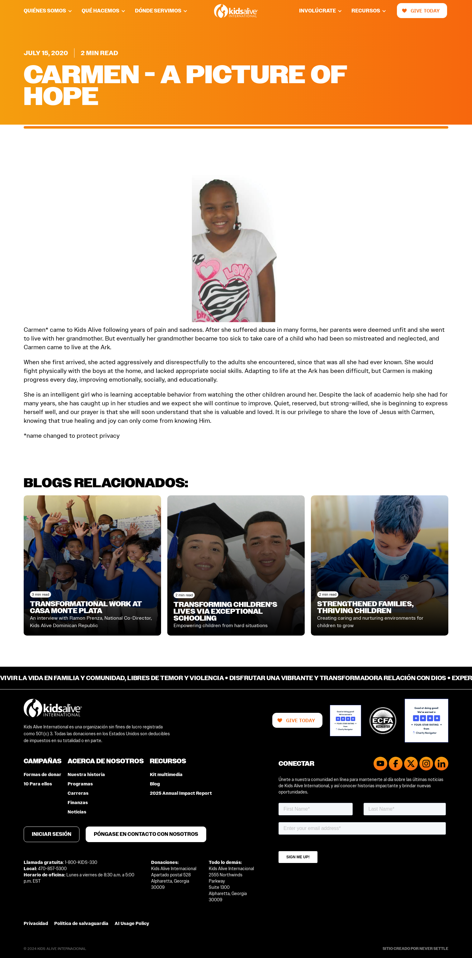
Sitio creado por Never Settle (415, 948)
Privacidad (36, 924)
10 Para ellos (38, 784)
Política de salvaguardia (81, 924)
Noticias (77, 812)
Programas (80, 784)
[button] (53, 10)
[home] (236, 11)
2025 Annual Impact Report (181, 793)
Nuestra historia (86, 775)
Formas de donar (42, 775)
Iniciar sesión (51, 834)
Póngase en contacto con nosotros (146, 834)
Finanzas (78, 803)
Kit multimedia (166, 775)
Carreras (78, 793)
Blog (155, 784)
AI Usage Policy (132, 924)
